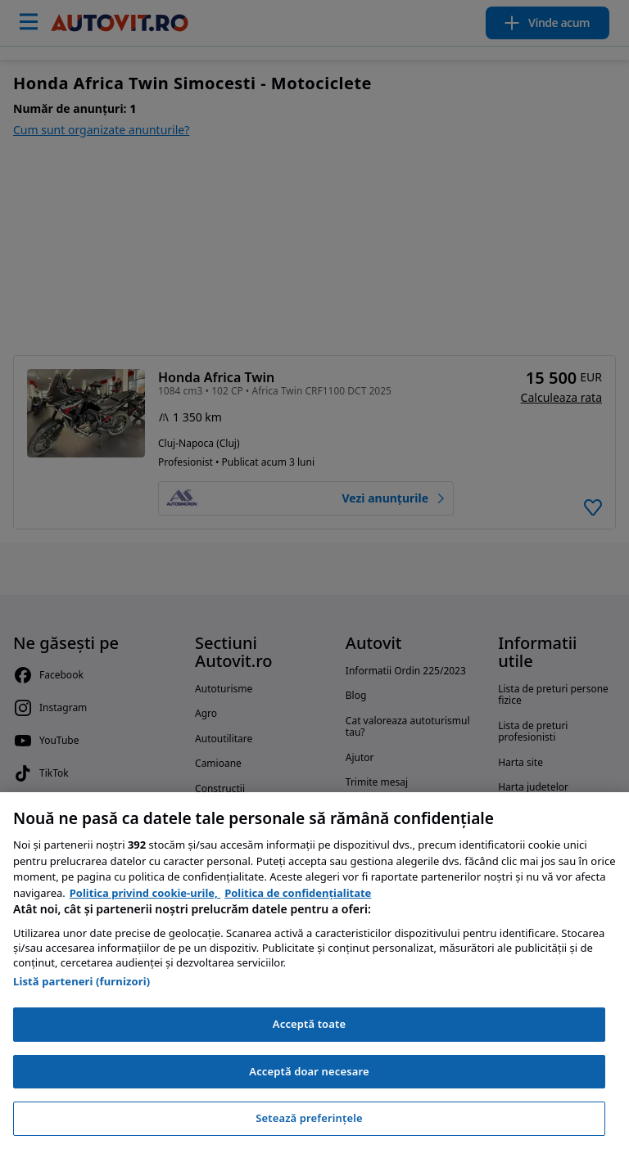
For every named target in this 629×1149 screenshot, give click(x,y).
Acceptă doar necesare (309, 1071)
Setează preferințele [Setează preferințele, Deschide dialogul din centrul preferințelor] (309, 1118)
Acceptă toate (309, 1023)
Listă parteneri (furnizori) (81, 981)
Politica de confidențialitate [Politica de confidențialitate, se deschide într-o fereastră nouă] (297, 892)
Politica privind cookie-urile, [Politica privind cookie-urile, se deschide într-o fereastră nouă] (145, 892)
